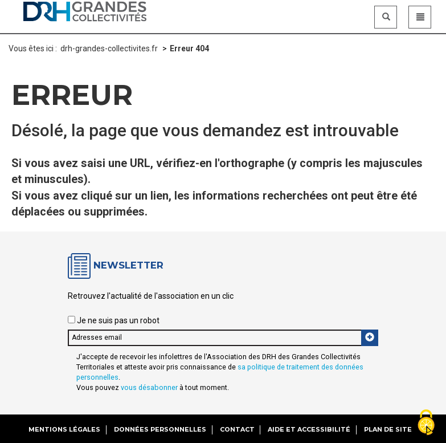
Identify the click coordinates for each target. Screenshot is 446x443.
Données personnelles (160, 429)
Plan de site (388, 429)
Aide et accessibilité (309, 429)
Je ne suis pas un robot (113, 320)
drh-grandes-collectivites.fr (109, 48)
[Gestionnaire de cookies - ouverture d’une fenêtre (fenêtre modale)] (426, 423)
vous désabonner (149, 387)
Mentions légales (64, 429)
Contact (237, 429)
